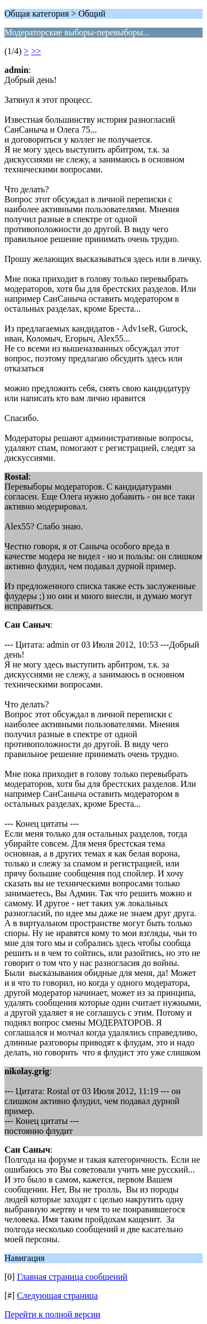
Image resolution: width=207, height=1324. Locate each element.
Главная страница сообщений (72, 1276)
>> (36, 51)
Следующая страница (57, 1295)
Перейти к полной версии (52, 1314)
